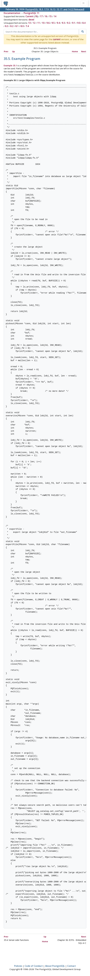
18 (36, 16)
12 (34, 22)
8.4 (83, 22)
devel (31, 19)
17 (41, 16)
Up (13, 51)
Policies (18, 965)
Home (75, 51)
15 (50, 16)
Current (29, 16)
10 (43, 22)
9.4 (58, 22)
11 (38, 22)
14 (55, 16)
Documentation (12, 13)
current (57, 39)
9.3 (63, 22)
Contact (71, 965)
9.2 (68, 22)
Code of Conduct (34, 965)
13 (29, 22)
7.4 (27, 26)
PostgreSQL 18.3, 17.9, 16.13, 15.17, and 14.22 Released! (54, 9)
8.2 (11, 26)
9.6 (48, 22)
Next (83, 51)
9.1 (73, 22)
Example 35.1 (10, 65)
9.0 (78, 22)
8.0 (22, 26)
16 (46, 16)
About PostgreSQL (55, 965)
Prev (6, 51)
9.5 (53, 22)
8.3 (6, 26)
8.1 (17, 26)
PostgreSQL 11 (31, 13)
